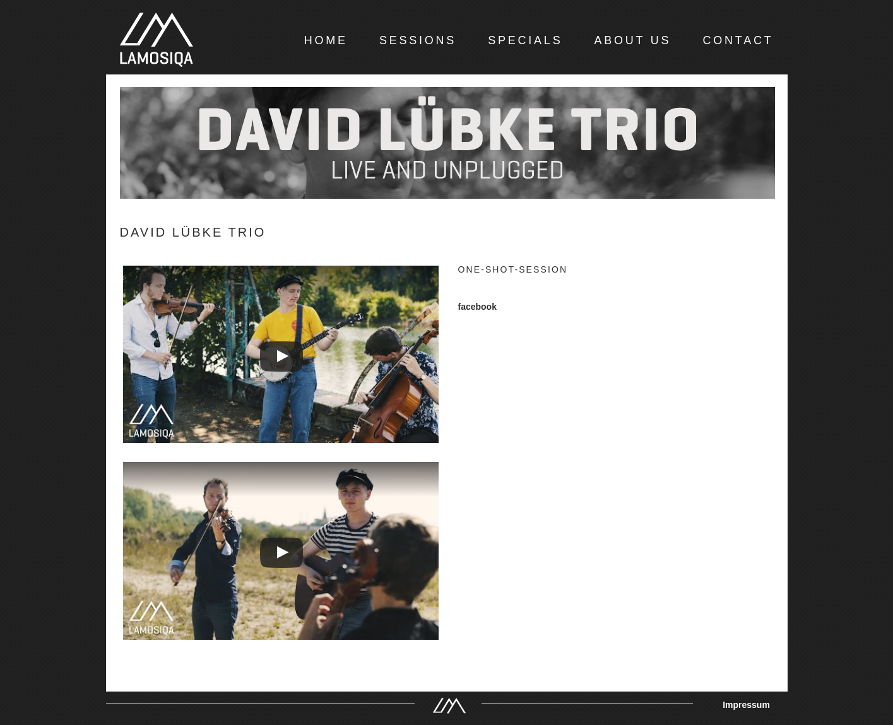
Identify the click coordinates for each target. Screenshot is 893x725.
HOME (326, 40)
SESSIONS (417, 40)
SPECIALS (525, 40)
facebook (477, 307)
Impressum (746, 705)
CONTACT (737, 40)
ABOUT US (632, 40)
